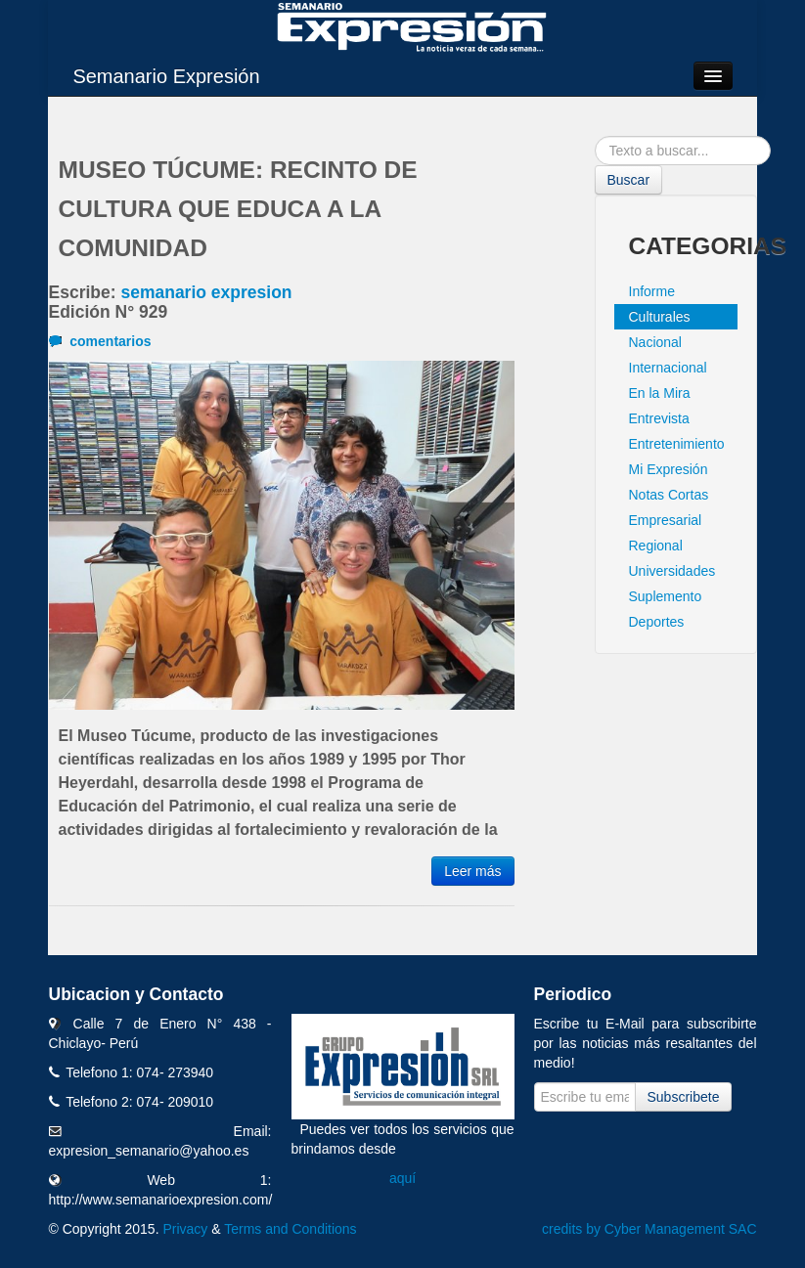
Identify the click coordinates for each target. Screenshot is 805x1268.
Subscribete (684, 1097)
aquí (402, 1178)
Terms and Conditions (290, 1229)
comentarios (100, 341)
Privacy (184, 1229)
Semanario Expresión (165, 76)
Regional (656, 545)
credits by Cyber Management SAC (649, 1229)
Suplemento (665, 596)
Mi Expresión (668, 469)
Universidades (672, 571)
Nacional (655, 342)
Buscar (628, 180)
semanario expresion (205, 292)
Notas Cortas (669, 495)
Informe (652, 291)
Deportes (657, 622)
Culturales (660, 317)
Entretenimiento (677, 444)
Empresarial (665, 520)
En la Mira (660, 393)
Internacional (668, 367)
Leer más (472, 871)
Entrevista (659, 418)
